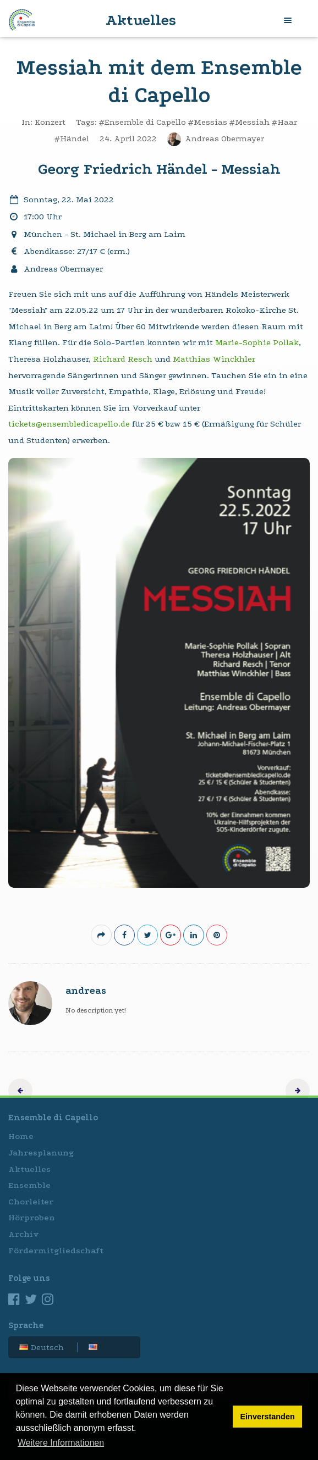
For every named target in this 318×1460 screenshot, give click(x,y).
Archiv (23, 1234)
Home (21, 1136)
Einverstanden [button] (267, 1416)
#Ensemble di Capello (142, 122)
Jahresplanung (41, 1153)
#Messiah (249, 122)
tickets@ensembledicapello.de (69, 424)
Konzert (50, 122)
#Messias (207, 122)
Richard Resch (122, 359)
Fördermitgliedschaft (55, 1251)
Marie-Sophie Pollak (257, 342)
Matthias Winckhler (214, 359)
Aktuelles (29, 1169)
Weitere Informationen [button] (61, 1442)
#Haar (284, 122)
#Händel (71, 138)
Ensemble (29, 1185)
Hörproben (31, 1218)
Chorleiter (30, 1202)
